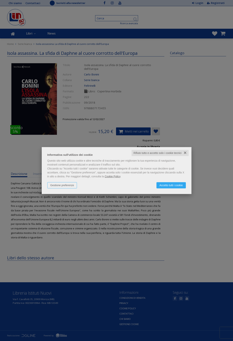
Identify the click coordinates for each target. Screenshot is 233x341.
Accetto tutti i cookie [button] (171, 185)
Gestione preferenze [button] (62, 185)
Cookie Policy (112, 176)
